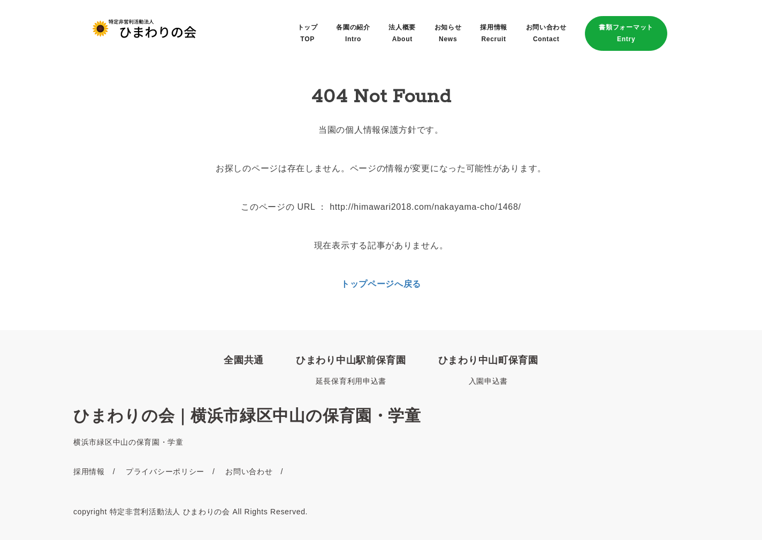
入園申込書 (488, 381)
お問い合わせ (248, 471)
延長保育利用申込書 (351, 381)
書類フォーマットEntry (626, 33)
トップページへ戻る (381, 283)
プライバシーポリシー (165, 471)
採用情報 (89, 471)
